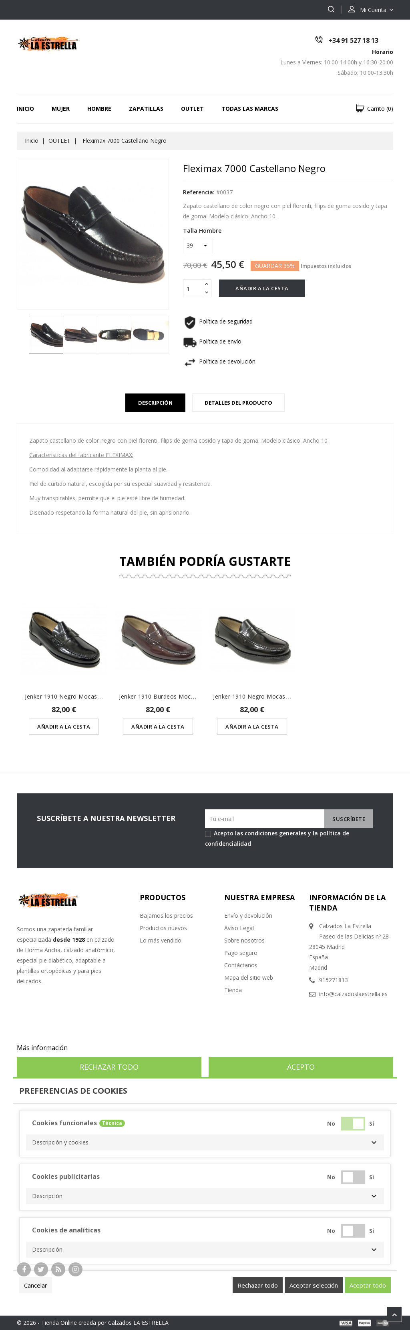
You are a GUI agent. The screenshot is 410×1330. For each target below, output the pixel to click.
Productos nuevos (163, 928)
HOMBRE (99, 108)
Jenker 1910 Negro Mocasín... (65, 696)
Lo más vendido (160, 940)
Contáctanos (240, 965)
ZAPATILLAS (146, 108)
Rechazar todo (109, 1067)
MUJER (61, 108)
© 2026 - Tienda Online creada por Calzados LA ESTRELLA (93, 1322)
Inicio (25, 108)
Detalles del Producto (238, 402)
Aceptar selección (313, 1285)
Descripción (155, 402)
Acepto (301, 1067)
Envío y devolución (248, 915)
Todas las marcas (249, 108)
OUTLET (192, 108)
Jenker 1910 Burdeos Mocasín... (162, 696)
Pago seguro (240, 953)
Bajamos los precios (166, 915)
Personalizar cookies (100, 1047)
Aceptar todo (368, 1285)
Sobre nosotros (244, 940)
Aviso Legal (239, 928)
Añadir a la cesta (262, 288)
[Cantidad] (192, 288)
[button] (205, 1142)
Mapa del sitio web (248, 977)
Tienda (233, 990)
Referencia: (199, 192)
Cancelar (35, 1285)
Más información (42, 1047)
